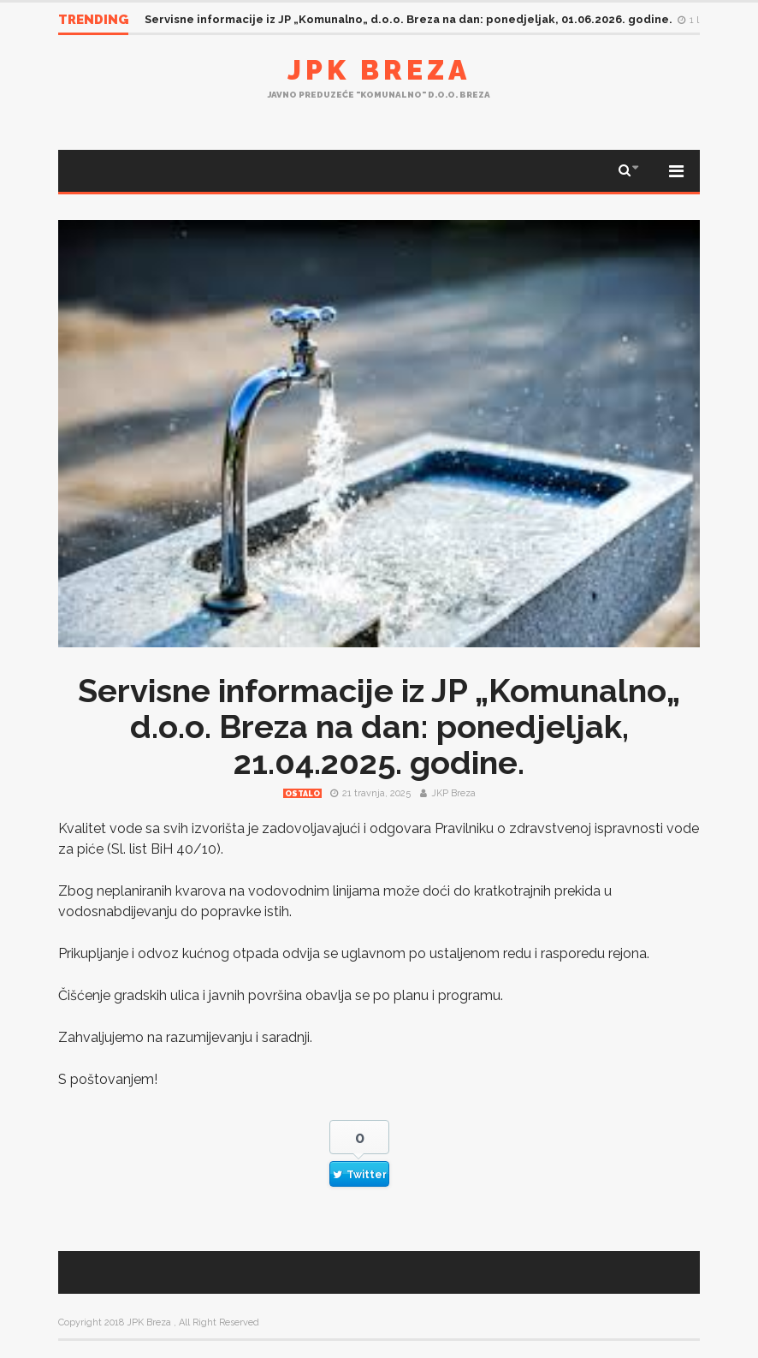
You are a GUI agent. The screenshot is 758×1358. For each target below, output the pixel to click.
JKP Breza (453, 793)
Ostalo (302, 793)
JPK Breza (379, 70)
